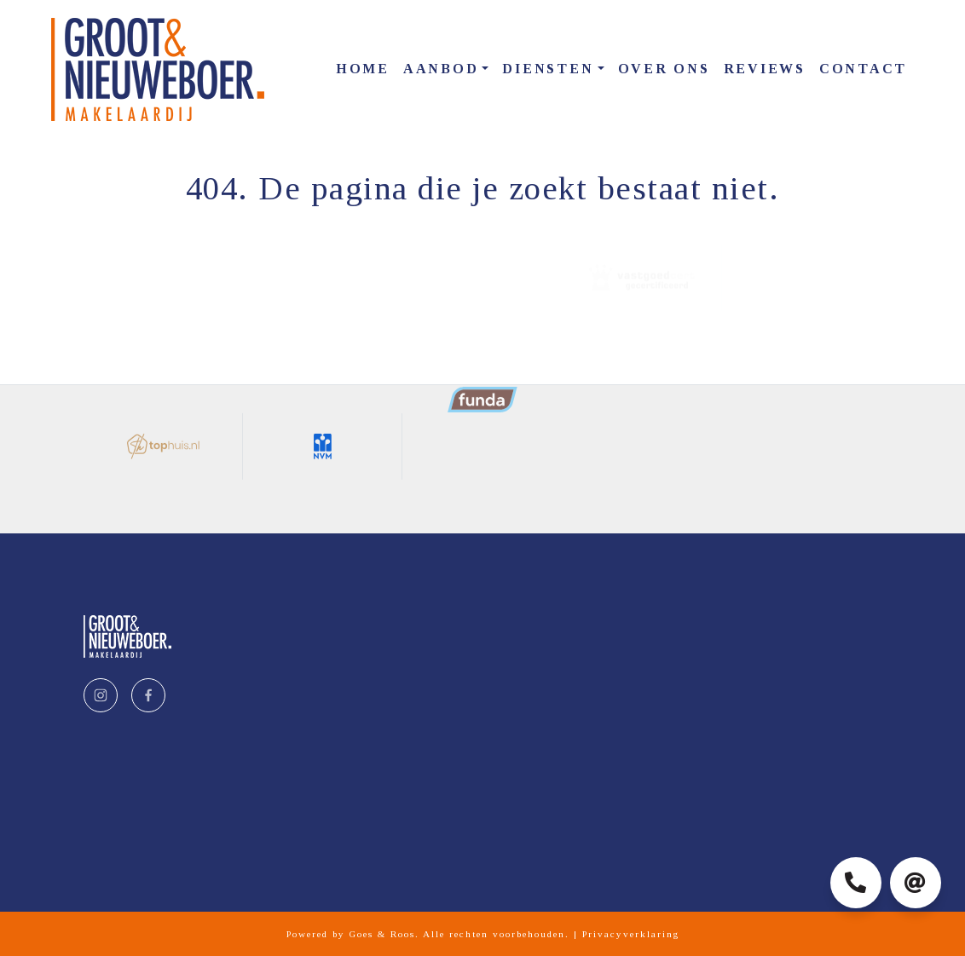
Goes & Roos (382, 934)
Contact (863, 68)
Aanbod (441, 68)
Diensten (547, 68)
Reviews (765, 68)
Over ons (664, 68)
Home (363, 68)
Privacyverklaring (630, 934)
